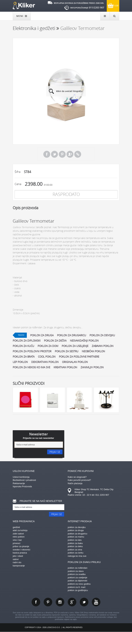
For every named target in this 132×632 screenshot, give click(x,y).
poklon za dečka (55, 340)
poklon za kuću (23, 346)
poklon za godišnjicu (78, 590)
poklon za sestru (66, 351)
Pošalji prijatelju (70, 154)
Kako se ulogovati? (77, 477)
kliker (24, 5)
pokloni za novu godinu (79, 584)
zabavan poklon (102, 346)
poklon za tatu (75, 540)
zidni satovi (18, 533)
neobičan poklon (93, 351)
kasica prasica (20, 552)
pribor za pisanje (21, 546)
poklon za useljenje (75, 346)
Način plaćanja (75, 483)
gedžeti (16, 527)
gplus (72, 602)
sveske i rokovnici (21, 549)
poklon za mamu (76, 536)
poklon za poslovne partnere (79, 356)
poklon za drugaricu (71, 335)
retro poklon (19, 536)
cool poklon (47, 356)
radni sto (17, 562)
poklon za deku (75, 546)
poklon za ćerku (75, 552)
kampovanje (19, 565)
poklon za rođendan (77, 568)
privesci (16, 543)
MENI (21, 16)
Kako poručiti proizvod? (79, 480)
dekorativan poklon (45, 362)
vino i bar (17, 540)
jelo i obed (18, 556)
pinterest (48, 602)
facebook (36, 602)
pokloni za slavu (76, 571)
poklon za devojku (102, 335)
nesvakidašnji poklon (84, 340)
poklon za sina (75, 549)
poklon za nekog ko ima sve (31, 367)
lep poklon (20, 362)
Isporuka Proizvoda (22, 486)
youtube (96, 602)
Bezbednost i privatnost (24, 480)
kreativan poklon (65, 367)
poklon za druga (42, 335)
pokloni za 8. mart (76, 587)
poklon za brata (24, 356)
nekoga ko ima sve (77, 556)
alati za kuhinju (20, 530)
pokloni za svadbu (77, 574)
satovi (16, 559)
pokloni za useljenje (77, 577)
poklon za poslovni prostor (32, 351)
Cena (18, 184)
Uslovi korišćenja (21, 477)
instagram (60, 602)
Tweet (54, 154)
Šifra (17, 172)
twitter (84, 602)
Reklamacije (19, 483)
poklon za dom (48, 346)
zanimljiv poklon (92, 367)
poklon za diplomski (27, 340)
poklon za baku (75, 543)
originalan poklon (75, 362)
